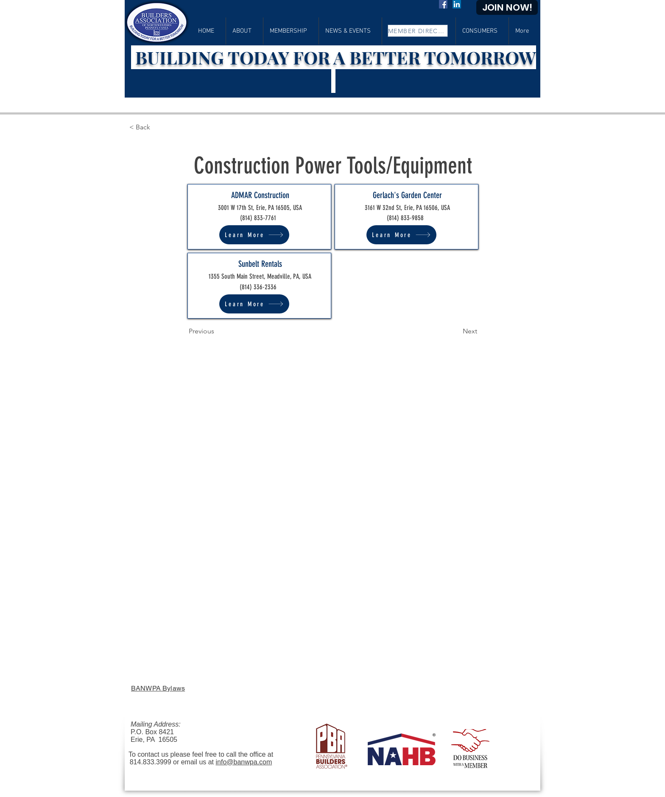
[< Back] (157, 127)
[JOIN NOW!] (507, 7)
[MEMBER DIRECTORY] (418, 31)
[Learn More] (254, 234)
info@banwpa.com (244, 762)
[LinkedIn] (457, 4)
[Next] (456, 331)
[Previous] (216, 331)
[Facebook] (443, 4)
